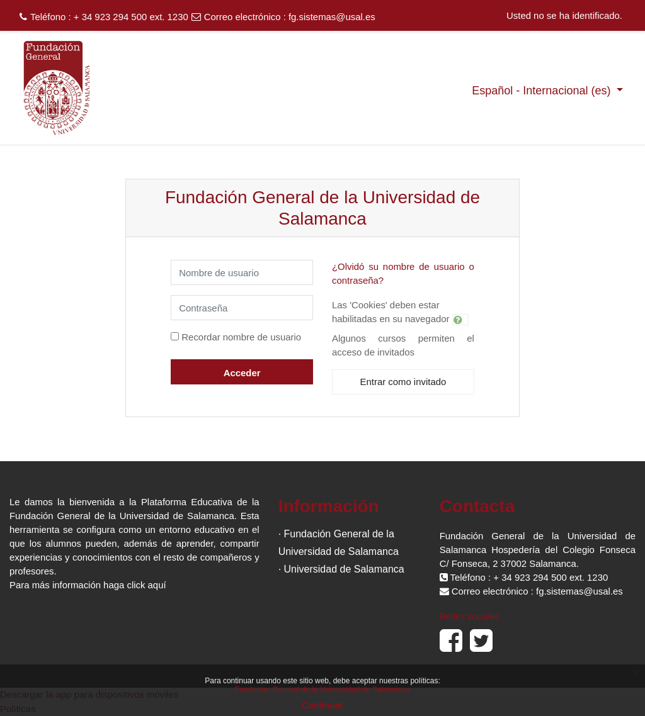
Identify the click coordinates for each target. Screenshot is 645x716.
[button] (460, 319)
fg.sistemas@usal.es (331, 16)
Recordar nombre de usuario (241, 337)
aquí (157, 584)
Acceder (242, 372)
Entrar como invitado (403, 381)
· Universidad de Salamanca (341, 569)
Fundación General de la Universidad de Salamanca (322, 689)
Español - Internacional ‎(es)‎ (543, 90)
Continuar (322, 705)
